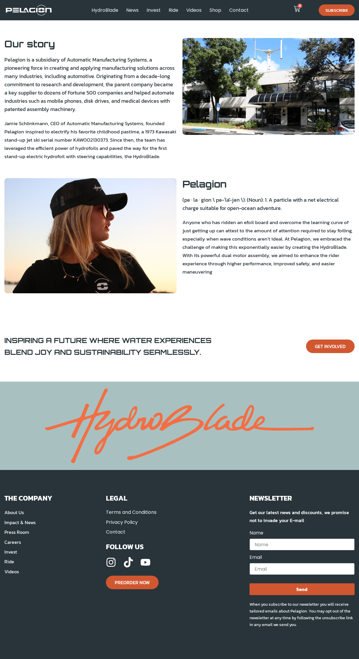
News (132, 10)
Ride (173, 10)
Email (256, 557)
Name (256, 533)
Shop (215, 10)
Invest (154, 10)
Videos (194, 10)
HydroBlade (105, 10)
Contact (239, 10)
